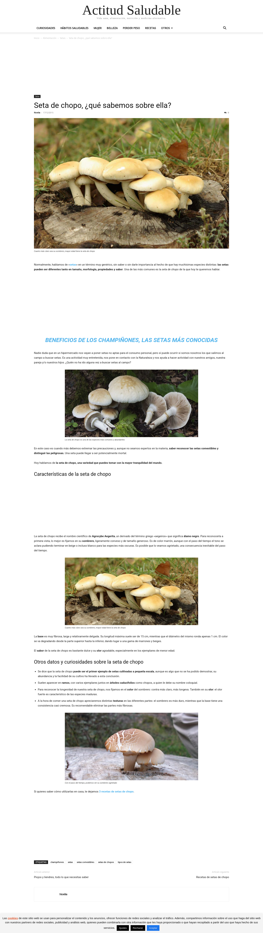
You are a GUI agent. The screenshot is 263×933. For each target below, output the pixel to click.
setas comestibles (85, 862)
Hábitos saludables (74, 28)
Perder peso (131, 28)
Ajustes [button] (123, 928)
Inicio (36, 38)
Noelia (37, 112)
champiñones (57, 862)
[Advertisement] (131, 67)
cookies (13, 918)
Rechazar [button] (138, 928)
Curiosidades (46, 28)
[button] (224, 28)
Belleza (112, 28)
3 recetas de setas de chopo (116, 791)
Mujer (98, 28)
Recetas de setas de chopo (212, 877)
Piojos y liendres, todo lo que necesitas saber (61, 877)
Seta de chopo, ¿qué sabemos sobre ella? (102, 105)
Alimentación (49, 38)
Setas (62, 38)
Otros (165, 28)
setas (73, 264)
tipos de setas (124, 862)
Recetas (150, 28)
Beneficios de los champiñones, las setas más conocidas (131, 340)
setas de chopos (106, 862)
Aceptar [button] (153, 928)
